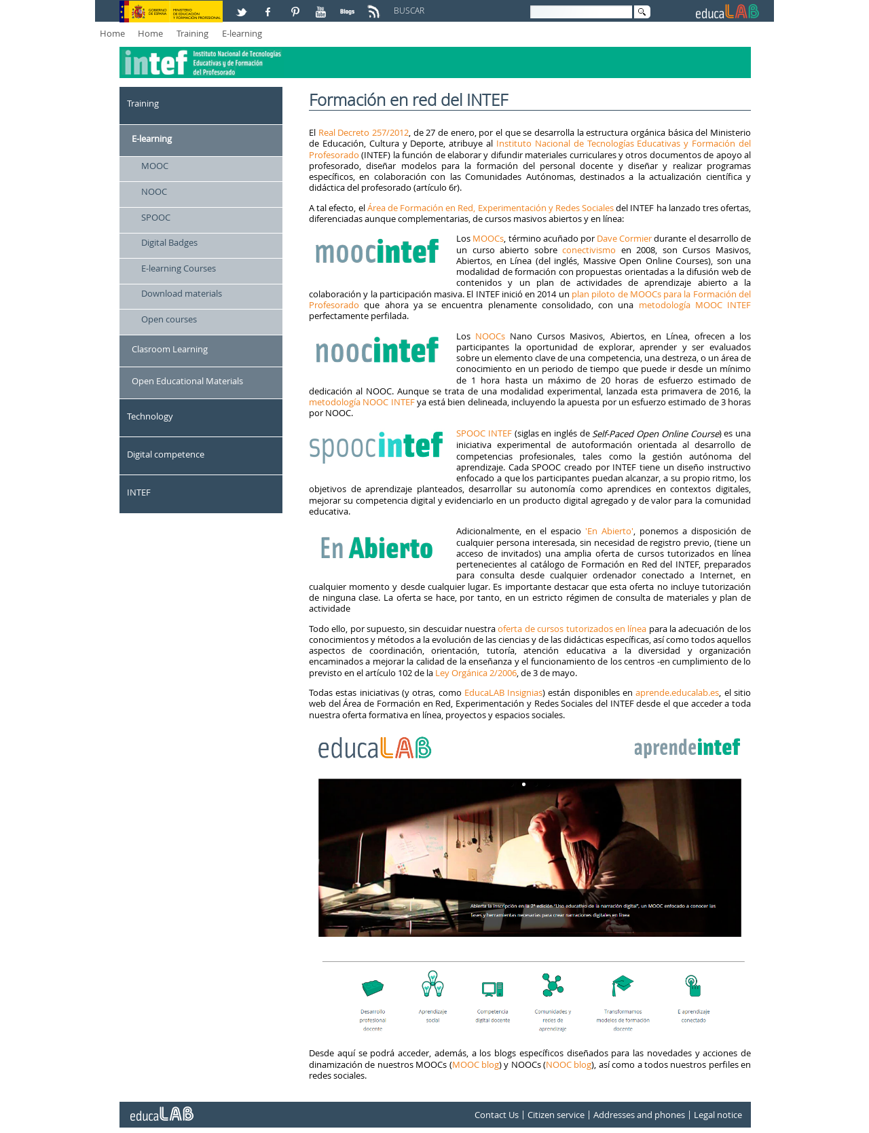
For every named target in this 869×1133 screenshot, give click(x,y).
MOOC (154, 166)
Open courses (169, 319)
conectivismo (589, 250)
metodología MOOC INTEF (695, 305)
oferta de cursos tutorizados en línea (572, 629)
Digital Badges (169, 242)
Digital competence (165, 454)
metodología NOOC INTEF (362, 402)
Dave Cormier (624, 238)
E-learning (242, 33)
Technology (150, 416)
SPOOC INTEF (484, 433)
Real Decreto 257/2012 (363, 132)
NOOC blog (568, 1064)
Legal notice (718, 1115)
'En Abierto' (607, 531)
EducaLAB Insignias (503, 692)
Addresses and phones (639, 1115)
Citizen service (556, 1115)
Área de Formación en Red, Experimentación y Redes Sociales (490, 208)
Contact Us (497, 1115)
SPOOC (155, 217)
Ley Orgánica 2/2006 (476, 673)
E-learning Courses (178, 268)
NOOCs (490, 336)
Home (112, 33)
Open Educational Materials (187, 381)
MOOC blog (475, 1064)
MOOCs (488, 238)
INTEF (139, 492)
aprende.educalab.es (677, 692)
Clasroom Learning (170, 349)
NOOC (154, 191)
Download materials (181, 293)
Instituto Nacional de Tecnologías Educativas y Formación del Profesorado (530, 148)
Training (192, 33)
